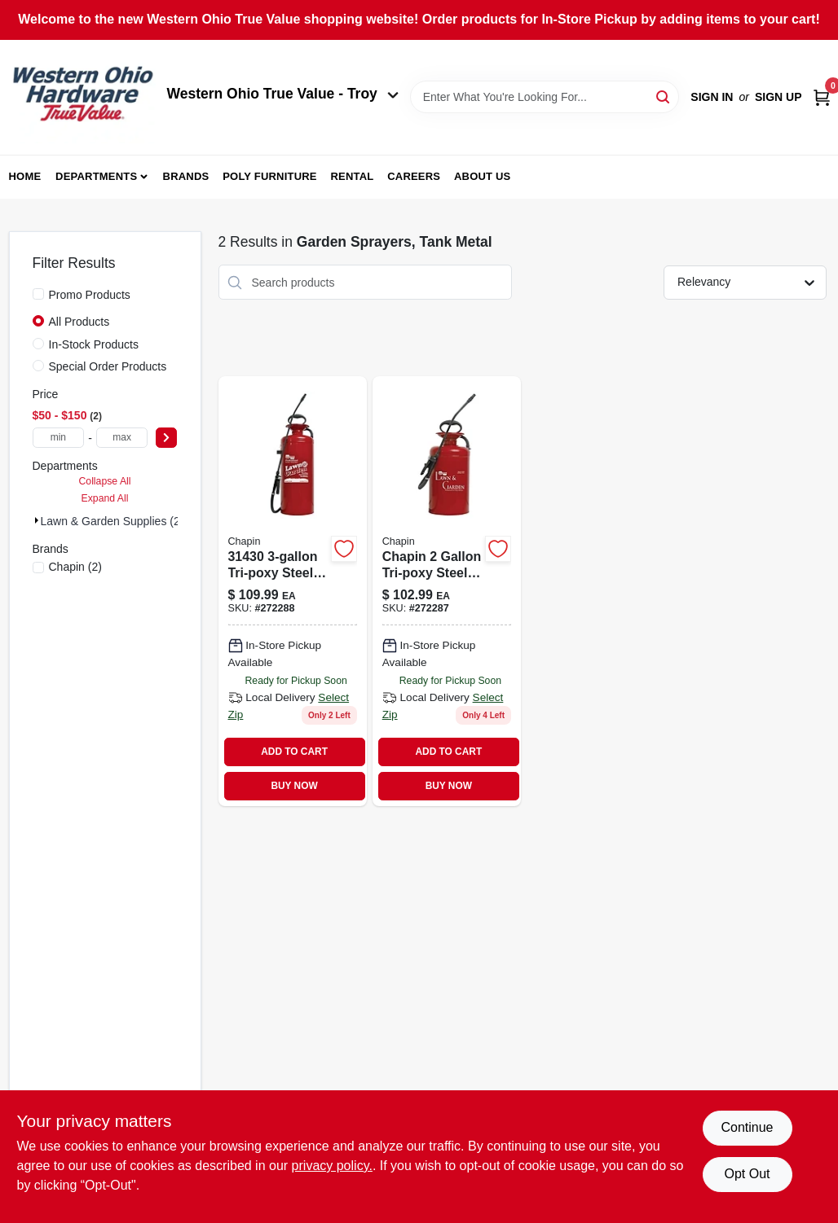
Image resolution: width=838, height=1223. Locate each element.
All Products (79, 322)
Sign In (711, 96)
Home (25, 176)
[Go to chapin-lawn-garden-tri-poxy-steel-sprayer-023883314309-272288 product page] (292, 591)
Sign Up (778, 96)
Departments (96, 176)
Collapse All (104, 481)
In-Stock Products (94, 344)
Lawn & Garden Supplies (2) (112, 521)
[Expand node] (36, 520)
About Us (482, 176)
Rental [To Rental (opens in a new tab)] (351, 176)
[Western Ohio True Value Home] (82, 97)
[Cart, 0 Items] (822, 97)
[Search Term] (545, 97)
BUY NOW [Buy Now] (294, 785)
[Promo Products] (38, 294)
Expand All (105, 498)
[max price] (122, 437)
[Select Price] (166, 437)
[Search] (664, 95)
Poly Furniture (269, 176)
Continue (747, 1127)
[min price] (59, 437)
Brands (186, 176)
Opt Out (747, 1174)
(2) (75, 566)
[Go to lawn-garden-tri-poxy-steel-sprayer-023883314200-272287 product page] (447, 591)
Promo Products (89, 295)
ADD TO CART (294, 751)
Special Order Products (108, 366)
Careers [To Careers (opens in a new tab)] (413, 176)
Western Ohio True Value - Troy (283, 93)
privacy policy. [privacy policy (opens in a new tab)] (332, 1166)
